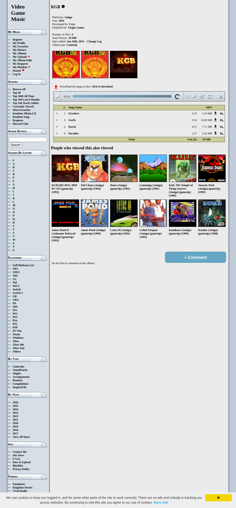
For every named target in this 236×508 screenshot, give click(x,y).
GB (15, 296)
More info (161, 502)
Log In (17, 74)
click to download (102, 86)
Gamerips (18, 366)
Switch (17, 289)
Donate (18, 70)
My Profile (19, 43)
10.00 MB (206, 120)
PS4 (15, 320)
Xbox (16, 341)
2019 (15, 426)
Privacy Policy (21, 469)
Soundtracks (20, 370)
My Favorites (20, 46)
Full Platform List (23, 265)
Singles (17, 373)
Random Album (22, 113)
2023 (15, 412)
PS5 (15, 324)
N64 (15, 275)
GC (15, 279)
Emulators (19, 484)
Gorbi (72, 120)
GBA (16, 299)
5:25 (194, 113)
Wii (15, 282)
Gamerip (72, 44)
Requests (18, 120)
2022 (15, 416)
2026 (15, 402)
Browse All (19, 89)
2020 (15, 423)
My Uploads (21, 56)
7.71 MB (207, 126)
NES (15, 268)
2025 (15, 405)
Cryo (72, 24)
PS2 (15, 313)
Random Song (21, 116)
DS (14, 303)
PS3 (15, 317)
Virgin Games (76, 27)
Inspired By (20, 387)
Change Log (94, 41)
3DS (15, 306)
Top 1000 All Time (23, 96)
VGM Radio (20, 491)
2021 (15, 419)
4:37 (194, 126)
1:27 (194, 133)
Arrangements (21, 376)
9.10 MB (207, 113)
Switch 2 (18, 292)
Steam (16, 334)
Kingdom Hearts (22, 487)
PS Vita (17, 330)
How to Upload (21, 462)
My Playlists (21, 67)
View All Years (21, 437)
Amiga (68, 17)
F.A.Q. (16, 458)
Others (17, 351)
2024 (15, 409)
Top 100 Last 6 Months (26, 99)
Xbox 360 (18, 344)
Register (18, 39)
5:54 (194, 120)
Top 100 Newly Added (25, 103)
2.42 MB (207, 133)
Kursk (72, 126)
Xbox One (19, 348)
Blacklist (18, 465)
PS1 (15, 310)
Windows (18, 337)
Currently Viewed (23, 106)
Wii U (16, 286)
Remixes (18, 380)
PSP (15, 327)
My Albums (20, 53)
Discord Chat (20, 123)
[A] (34, 113)
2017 (15, 433)
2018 (15, 430)
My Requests (20, 63)
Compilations (21, 383)
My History (19, 50)
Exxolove (73, 113)
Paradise (73, 133)
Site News (18, 455)
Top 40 (17, 92)
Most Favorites (21, 110)
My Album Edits (22, 60)
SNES (16, 272)
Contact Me (20, 451)
